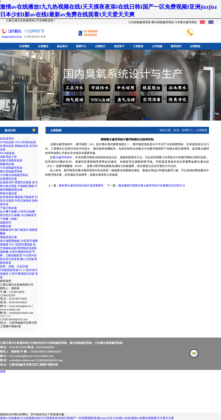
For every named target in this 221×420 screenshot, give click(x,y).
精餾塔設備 (7, 164)
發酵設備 (5, 226)
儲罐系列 (5, 222)
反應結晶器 (7, 145)
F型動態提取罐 (9, 270)
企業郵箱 (195, 46)
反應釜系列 (7, 182)
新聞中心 (187, 130)
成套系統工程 (8, 156)
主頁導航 (24, 46)
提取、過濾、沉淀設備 (14, 266)
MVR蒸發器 (7, 153)
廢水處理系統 (61, 157)
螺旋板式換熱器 (24, 196)
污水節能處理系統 (11, 167)
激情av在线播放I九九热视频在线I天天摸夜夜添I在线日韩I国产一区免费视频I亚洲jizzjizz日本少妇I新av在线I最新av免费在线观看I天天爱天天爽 (87, 418)
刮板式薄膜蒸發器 (11, 160)
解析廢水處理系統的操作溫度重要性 (81, 185)
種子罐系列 (22, 229)
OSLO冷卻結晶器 (25, 142)
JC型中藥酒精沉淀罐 (21, 273)
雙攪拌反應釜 (23, 182)
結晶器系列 (7, 138)
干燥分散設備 (8, 207)
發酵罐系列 (7, 229)
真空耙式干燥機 (10, 215)
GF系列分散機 (26, 211)
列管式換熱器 (23, 200)
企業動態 (201, 130)
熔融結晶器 (22, 145)
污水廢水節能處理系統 (14, 175)
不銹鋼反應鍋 (25, 186)
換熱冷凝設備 (8, 193)
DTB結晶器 (7, 142)
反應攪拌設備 (8, 178)
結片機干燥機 (8, 211)
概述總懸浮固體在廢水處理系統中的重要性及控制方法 (151, 185)
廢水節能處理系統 (11, 171)
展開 (3, 371)
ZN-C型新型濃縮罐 (20, 244)
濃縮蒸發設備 (8, 237)
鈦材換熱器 (7, 196)
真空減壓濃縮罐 (10, 240)
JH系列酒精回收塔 (20, 251)
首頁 (176, 130)
